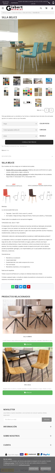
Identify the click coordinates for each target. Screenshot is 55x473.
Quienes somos (5, 3)
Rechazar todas (45, 469)
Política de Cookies (9, 463)
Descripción (6, 156)
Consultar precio (29, 142)
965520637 (49, 2)
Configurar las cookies (24, 465)
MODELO (43, 136)
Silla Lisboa (27, 385)
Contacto (14, 3)
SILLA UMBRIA (27, 337)
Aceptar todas (34, 469)
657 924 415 (53, 3)
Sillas (42, 110)
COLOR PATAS (44, 124)
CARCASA (43, 130)
